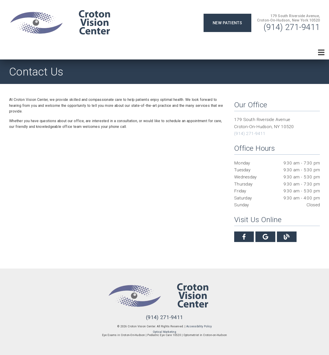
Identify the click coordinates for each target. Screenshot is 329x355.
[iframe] (117, 198)
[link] (66, 23)
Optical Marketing (164, 331)
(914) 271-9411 (292, 27)
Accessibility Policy (199, 326)
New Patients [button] (227, 22)
